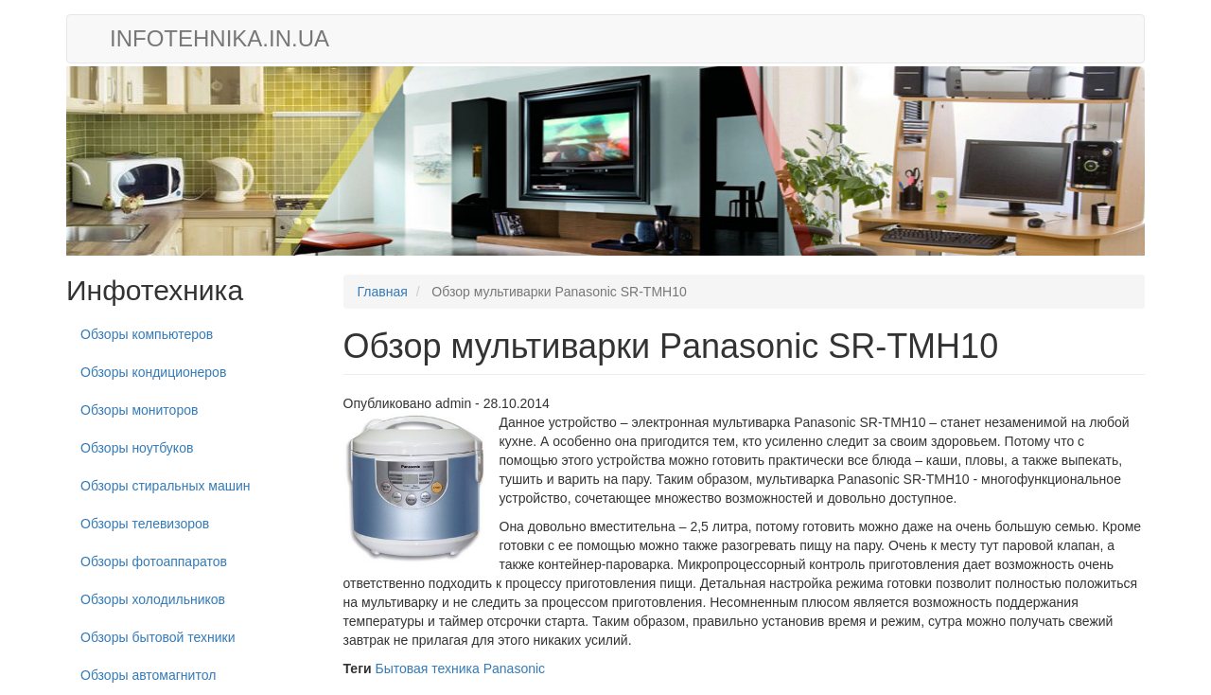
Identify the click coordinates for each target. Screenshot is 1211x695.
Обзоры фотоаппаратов (153, 561)
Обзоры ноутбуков (136, 447)
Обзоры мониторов (139, 410)
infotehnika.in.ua (219, 38)
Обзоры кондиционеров (153, 372)
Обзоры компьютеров (146, 334)
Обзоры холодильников (152, 599)
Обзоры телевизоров (144, 523)
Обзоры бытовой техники (158, 637)
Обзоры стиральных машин (165, 485)
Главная (383, 291)
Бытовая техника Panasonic (460, 668)
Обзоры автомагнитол (148, 675)
